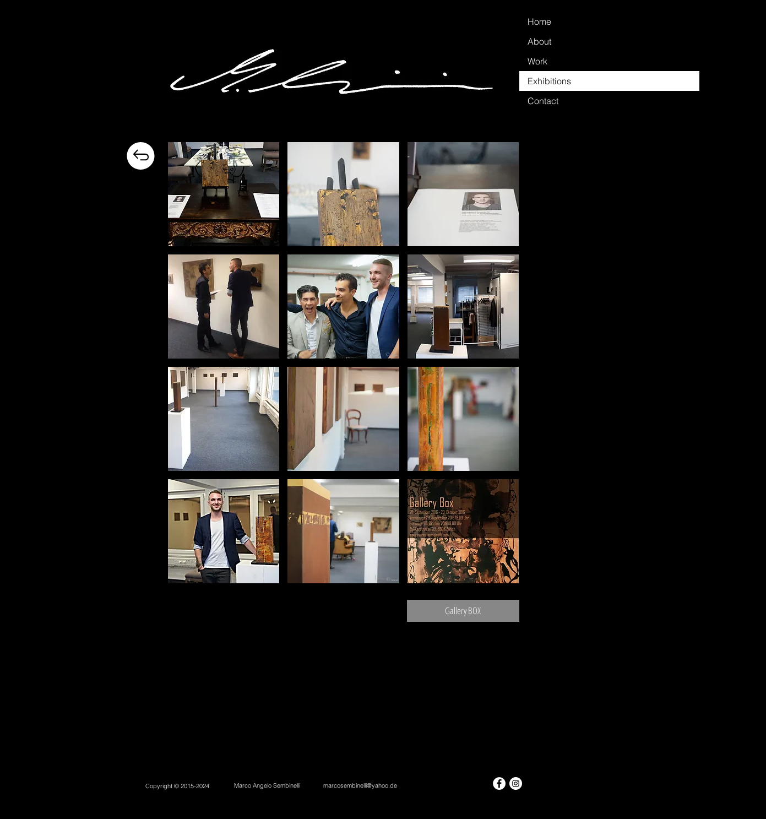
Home (539, 21)
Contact (543, 100)
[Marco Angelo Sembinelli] (267, 786)
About (539, 41)
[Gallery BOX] (463, 611)
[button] (224, 194)
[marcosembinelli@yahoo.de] (360, 786)
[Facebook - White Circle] (499, 783)
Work (537, 61)
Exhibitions (549, 80)
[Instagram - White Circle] (515, 783)
